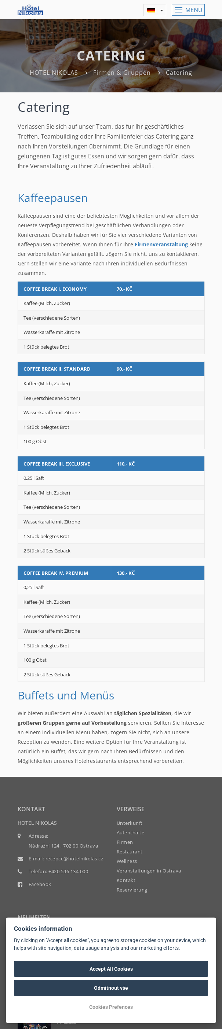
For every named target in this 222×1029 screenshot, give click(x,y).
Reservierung (132, 889)
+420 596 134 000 (68, 871)
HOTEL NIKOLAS (54, 73)
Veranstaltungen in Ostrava (149, 870)
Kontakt (126, 880)
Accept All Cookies (111, 969)
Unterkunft (130, 823)
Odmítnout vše (111, 988)
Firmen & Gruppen (122, 73)
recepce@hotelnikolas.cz (74, 858)
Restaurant (130, 851)
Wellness (127, 861)
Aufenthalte (131, 832)
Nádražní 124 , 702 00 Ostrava (63, 845)
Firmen (125, 842)
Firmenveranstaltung (161, 244)
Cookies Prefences (111, 1007)
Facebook (40, 884)
